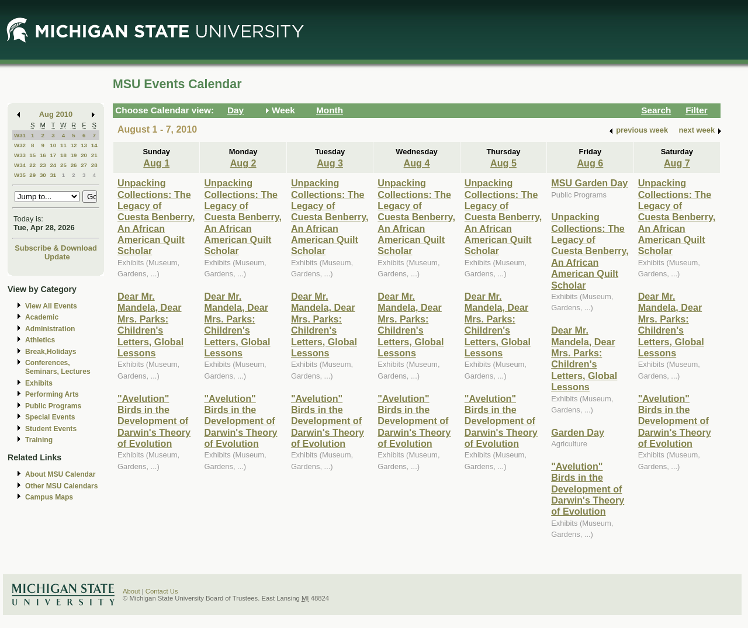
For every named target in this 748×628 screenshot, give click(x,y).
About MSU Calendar (60, 474)
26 (74, 165)
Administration (50, 329)
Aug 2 (243, 163)
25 (63, 165)
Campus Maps (49, 497)
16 (43, 155)
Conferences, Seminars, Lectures (58, 367)
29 (32, 175)
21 (94, 155)
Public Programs (53, 406)
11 (63, 145)
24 (53, 165)
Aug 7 (677, 163)
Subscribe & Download (56, 248)
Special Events (50, 417)
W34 (20, 165)
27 (84, 165)
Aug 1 (156, 163)
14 (94, 145)
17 (53, 155)
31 (53, 175)
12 (74, 145)
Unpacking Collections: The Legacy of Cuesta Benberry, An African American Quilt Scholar (156, 217)
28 (94, 165)
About (131, 591)
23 (43, 165)
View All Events (51, 306)
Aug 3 (330, 163)
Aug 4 (417, 163)
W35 (20, 175)
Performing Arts (52, 394)
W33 (20, 155)
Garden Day (577, 432)
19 (74, 155)
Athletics (40, 340)
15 (32, 155)
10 (53, 145)
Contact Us (162, 591)
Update (57, 256)
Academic (41, 317)
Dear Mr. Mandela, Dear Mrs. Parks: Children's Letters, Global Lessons (150, 324)
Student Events (51, 429)
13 (84, 145)
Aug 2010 (55, 114)
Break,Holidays (51, 352)
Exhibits (39, 383)
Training (39, 440)
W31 (20, 135)
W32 (20, 145)
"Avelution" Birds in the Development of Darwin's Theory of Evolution (154, 421)
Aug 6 (590, 163)
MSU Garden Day (589, 183)
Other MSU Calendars (61, 486)
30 (43, 175)
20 (84, 155)
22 (32, 165)
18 (63, 155)
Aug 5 (503, 163)
